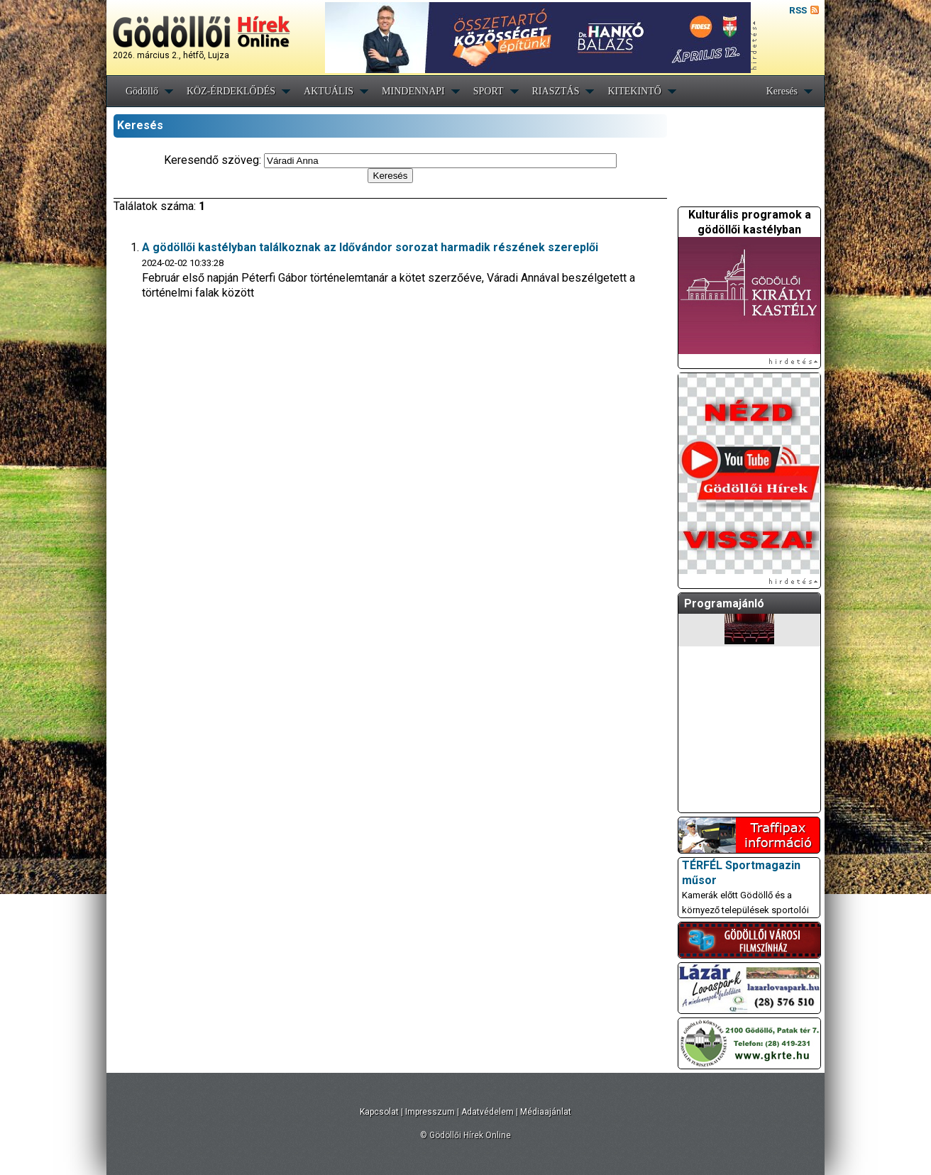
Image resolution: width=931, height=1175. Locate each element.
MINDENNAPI (413, 91)
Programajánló (724, 603)
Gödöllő (142, 91)
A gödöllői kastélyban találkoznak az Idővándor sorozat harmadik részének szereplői (370, 247)
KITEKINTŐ (634, 91)
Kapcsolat (379, 1112)
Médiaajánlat (545, 1112)
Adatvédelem (487, 1112)
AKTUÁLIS (328, 91)
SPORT (488, 91)
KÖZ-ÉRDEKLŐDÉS (231, 91)
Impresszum (430, 1112)
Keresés (782, 91)
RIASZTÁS (556, 91)
